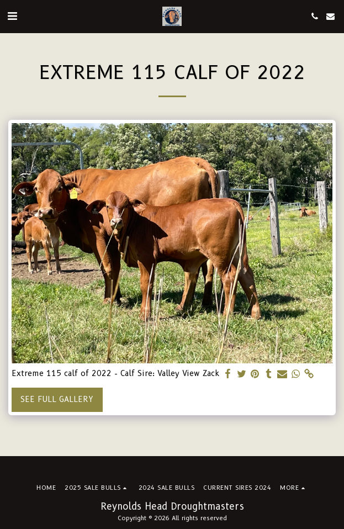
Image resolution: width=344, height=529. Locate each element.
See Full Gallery (56, 399)
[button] (12, 16)
